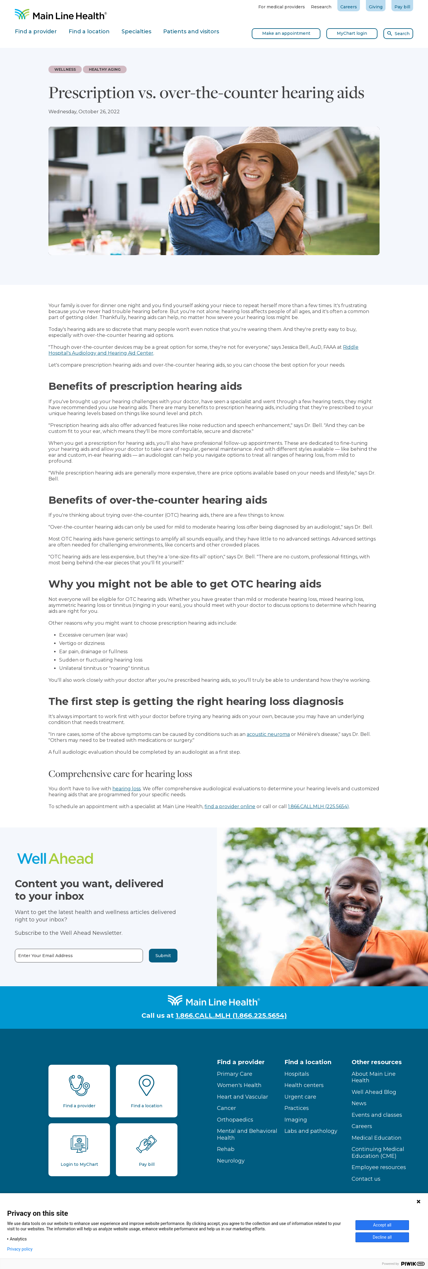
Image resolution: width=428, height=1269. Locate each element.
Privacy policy (19, 1249)
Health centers (304, 1085)
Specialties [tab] (136, 31)
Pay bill (402, 7)
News (359, 1103)
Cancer (226, 1108)
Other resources (377, 1062)
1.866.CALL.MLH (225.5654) (318, 806)
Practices (296, 1108)
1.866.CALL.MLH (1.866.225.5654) (231, 1016)
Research (321, 7)
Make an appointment (286, 33)
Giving (376, 7)
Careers (348, 7)
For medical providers (281, 7)
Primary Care (234, 1074)
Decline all (382, 1237)
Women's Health (239, 1085)
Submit (147, 955)
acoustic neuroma (268, 734)
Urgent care (300, 1097)
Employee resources (379, 1167)
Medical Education (377, 1138)
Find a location (307, 1062)
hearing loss (126, 788)
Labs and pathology (310, 1131)
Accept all (382, 1225)
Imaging (295, 1119)
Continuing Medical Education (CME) (378, 1152)
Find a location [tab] (89, 31)
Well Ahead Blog (374, 1092)
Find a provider (241, 1062)
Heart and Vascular (242, 1097)
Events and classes (377, 1115)
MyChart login (352, 33)
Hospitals (296, 1074)
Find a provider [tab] (36, 31)
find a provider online (229, 806)
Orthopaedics (235, 1119)
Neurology (231, 1161)
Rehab (226, 1149)
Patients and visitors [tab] (191, 31)
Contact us (366, 1179)
